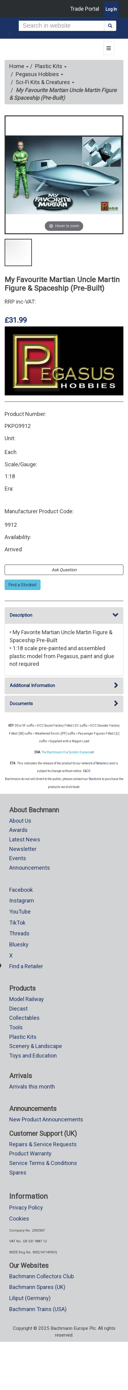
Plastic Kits (51, 66)
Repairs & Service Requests (43, 1144)
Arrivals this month (32, 1086)
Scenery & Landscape (35, 1046)
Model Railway (26, 999)
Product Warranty (30, 1153)
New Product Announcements (46, 1119)
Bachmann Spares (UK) (37, 1287)
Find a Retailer (26, 966)
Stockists (95, 779)
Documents (64, 703)
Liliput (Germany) (30, 1298)
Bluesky (19, 944)
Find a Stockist (23, 584)
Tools (16, 1027)
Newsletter (23, 849)
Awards (18, 830)
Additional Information (64, 685)
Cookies (19, 1218)
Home (19, 66)
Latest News (24, 839)
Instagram (21, 900)
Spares (17, 1172)
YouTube (20, 911)
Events (17, 858)
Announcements (29, 867)
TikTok (17, 922)
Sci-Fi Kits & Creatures (45, 82)
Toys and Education (33, 1055)
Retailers (102, 763)
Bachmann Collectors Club (41, 1276)
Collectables (24, 1018)
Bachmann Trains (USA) (38, 1309)
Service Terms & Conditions (43, 1163)
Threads (19, 933)
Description (64, 615)
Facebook (21, 890)
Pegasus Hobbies (39, 74)
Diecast (18, 1008)
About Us (20, 820)
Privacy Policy (26, 1207)
